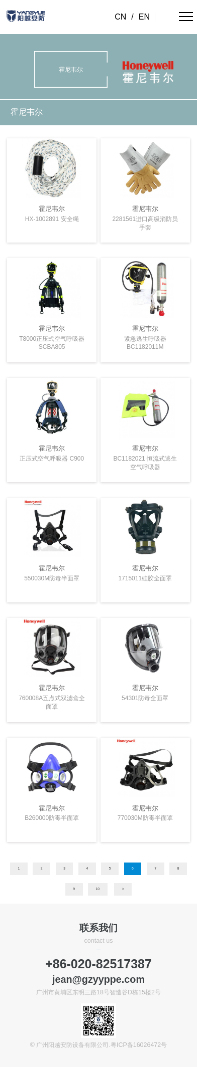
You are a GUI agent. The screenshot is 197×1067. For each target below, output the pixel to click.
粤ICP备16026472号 (139, 1044)
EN (144, 17)
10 (97, 889)
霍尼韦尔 (27, 112)
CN (120, 17)
